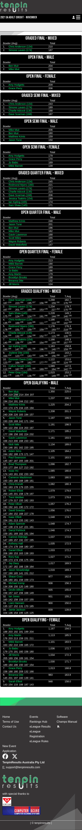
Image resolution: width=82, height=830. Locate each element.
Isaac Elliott (15, 517)
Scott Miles (15, 238)
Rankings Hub (38, 721)
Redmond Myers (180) (21, 184)
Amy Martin (14, 274)
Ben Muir (14, 65)
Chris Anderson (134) (20, 46)
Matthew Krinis (17, 136)
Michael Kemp (17, 583)
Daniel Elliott (16, 550)
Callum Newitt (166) (20, 366)
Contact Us (9, 726)
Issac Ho (13, 470)
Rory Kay (14, 556)
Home (6, 716)
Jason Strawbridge (19, 570)
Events (34, 716)
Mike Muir (14, 69)
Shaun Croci (15, 576)
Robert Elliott (16, 490)
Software (62, 716)
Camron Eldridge (18, 537)
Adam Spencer (16, 523)
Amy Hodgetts (16, 84)
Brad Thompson (17, 464)
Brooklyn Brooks (18, 277)
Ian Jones (14, 596)
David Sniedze (17, 510)
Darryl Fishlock (17, 530)
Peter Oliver (15, 504)
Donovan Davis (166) (20, 359)
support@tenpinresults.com (23, 767)
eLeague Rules (39, 741)
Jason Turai (15, 140)
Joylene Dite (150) (19, 352)
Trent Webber (16, 497)
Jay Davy (14, 563)
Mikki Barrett (16, 165)
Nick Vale (14, 444)
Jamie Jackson (17, 609)
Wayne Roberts (17, 241)
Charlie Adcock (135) (20, 110)
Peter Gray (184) (18, 372)
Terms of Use (10, 721)
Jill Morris (14, 284)
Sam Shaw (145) (18, 205)
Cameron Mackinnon (20, 477)
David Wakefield (18, 244)
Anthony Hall (15, 543)
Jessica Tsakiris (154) (21, 198)
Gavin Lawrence (18, 234)
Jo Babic (13, 162)
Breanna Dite (16, 280)
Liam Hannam (16, 603)
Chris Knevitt (16, 484)
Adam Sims (14, 451)
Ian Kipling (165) (18, 202)
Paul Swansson (17, 457)
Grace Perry (15, 88)
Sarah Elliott (15, 681)
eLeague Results (40, 726)
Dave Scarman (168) (20, 114)
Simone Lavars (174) (20, 50)
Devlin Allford (16, 589)
